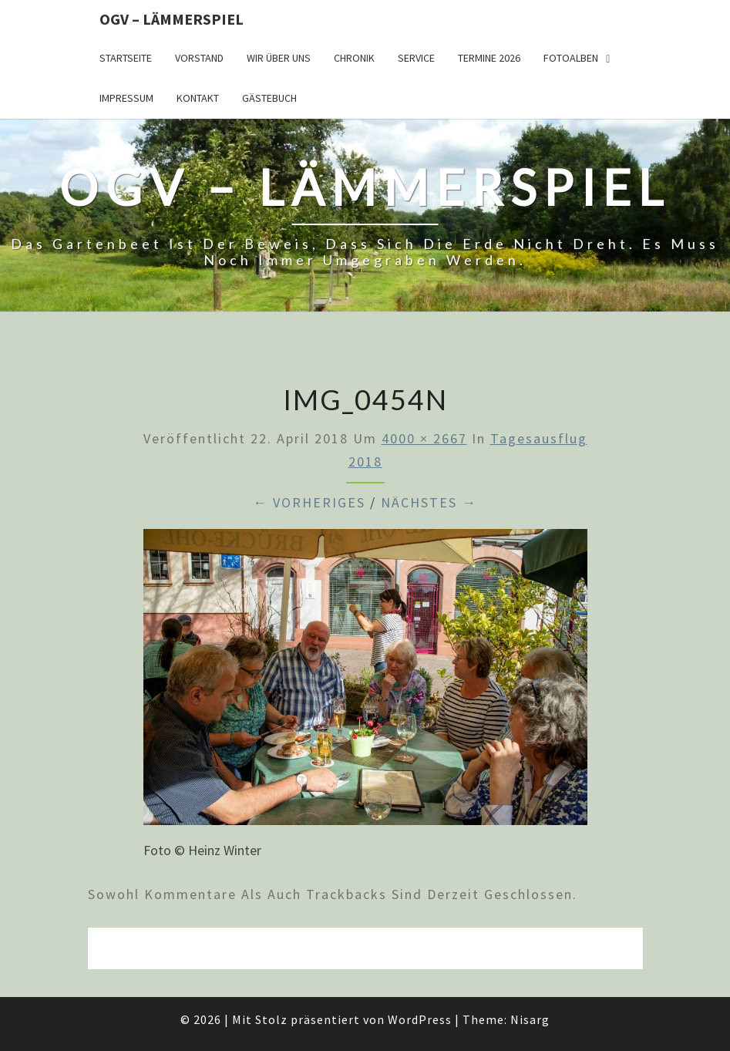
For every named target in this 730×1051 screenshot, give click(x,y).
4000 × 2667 (424, 438)
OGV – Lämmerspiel (171, 19)
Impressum (126, 98)
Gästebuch (269, 98)
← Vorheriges (309, 502)
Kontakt (198, 98)
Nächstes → (429, 502)
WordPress (420, 1019)
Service (416, 58)
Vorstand (199, 58)
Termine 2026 (489, 58)
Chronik (354, 58)
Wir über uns (279, 58)
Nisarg (530, 1019)
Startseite (125, 58)
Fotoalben (570, 58)
